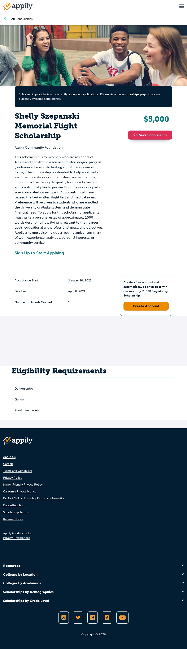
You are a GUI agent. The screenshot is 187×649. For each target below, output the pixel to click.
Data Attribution (13, 505)
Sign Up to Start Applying (39, 252)
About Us (9, 457)
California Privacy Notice (19, 491)
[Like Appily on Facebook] (92, 617)
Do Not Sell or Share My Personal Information (34, 498)
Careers (8, 464)
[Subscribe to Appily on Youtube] (122, 617)
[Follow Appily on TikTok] (107, 617)
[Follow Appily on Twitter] (78, 617)
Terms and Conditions (17, 471)
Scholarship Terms (15, 512)
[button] (136, 135)
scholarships (130, 94)
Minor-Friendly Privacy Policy (23, 484)
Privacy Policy (12, 477)
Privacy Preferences (16, 538)
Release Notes (13, 519)
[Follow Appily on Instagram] (63, 617)
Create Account (146, 306)
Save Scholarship (150, 135)
